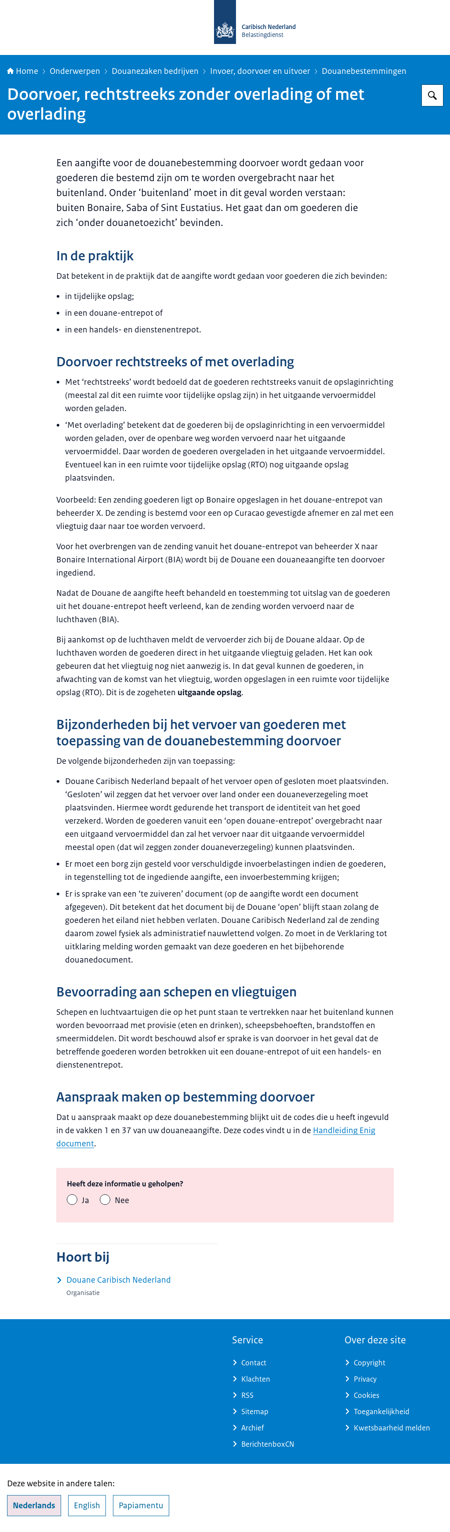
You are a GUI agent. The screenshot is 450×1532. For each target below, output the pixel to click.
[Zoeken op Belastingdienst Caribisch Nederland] (432, 95)
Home (22, 71)
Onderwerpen (75, 71)
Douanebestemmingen (364, 71)
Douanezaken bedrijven (155, 71)
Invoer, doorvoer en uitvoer (260, 71)
